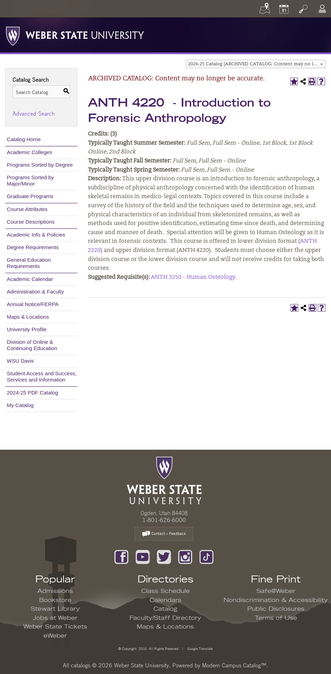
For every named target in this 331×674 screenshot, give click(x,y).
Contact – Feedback (164, 534)
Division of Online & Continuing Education (32, 345)
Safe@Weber (275, 591)
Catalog (165, 609)
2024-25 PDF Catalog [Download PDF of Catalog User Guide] (32, 393)
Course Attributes (27, 209)
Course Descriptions (31, 222)
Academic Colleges (29, 152)
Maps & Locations (28, 317)
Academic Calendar (30, 279)
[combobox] (255, 64)
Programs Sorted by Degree (40, 165)
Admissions (55, 591)
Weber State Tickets (55, 627)
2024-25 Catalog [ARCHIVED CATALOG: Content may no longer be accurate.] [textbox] (256, 64)
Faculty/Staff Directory (165, 618)
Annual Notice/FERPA (33, 304)
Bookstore (55, 600)
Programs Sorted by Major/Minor (30, 180)
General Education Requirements (29, 263)
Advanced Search (34, 113)
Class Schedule (165, 591)
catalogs (80, 665)
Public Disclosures (275, 609)
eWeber (55, 636)
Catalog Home (24, 139)
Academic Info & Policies (36, 235)
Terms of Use (276, 618)
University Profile (27, 329)
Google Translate (199, 648)
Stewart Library (55, 609)
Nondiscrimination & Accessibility (276, 600)
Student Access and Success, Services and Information (42, 376)
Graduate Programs (30, 196)
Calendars (165, 600)
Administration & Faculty (35, 292)
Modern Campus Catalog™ (234, 665)
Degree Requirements (33, 247)
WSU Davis (20, 361)
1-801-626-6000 (164, 519)
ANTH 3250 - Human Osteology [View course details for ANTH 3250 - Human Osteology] (193, 277)
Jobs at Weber (55, 618)
